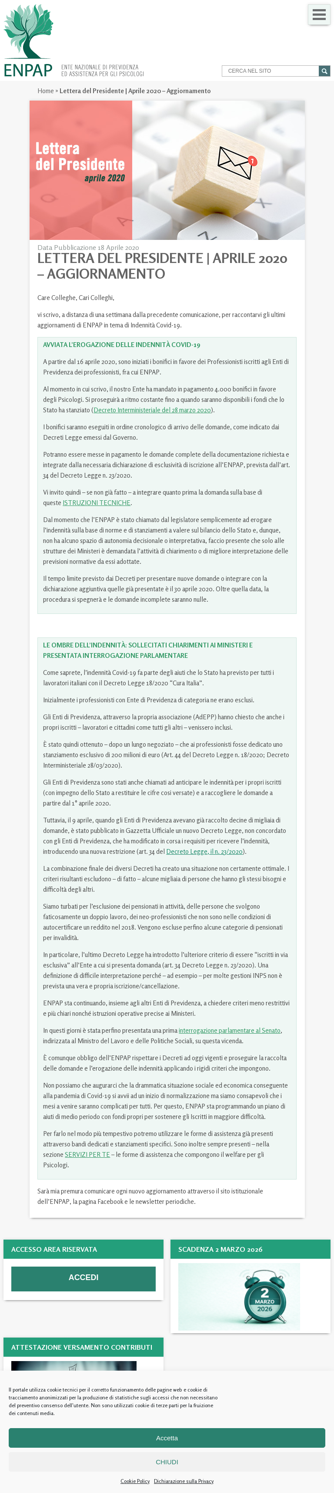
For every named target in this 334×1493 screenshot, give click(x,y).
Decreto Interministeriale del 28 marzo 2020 (152, 410)
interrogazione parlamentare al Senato (230, 1030)
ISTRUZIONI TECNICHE (96, 503)
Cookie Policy (135, 1481)
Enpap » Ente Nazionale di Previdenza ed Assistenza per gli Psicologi (73, 40)
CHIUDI (167, 1462)
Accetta (167, 1438)
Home (45, 91)
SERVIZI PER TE (87, 1154)
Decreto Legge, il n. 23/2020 (204, 851)
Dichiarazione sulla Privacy (184, 1481)
